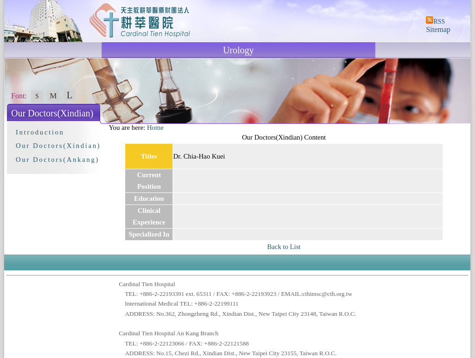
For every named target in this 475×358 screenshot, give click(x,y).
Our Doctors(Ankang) (57, 159)
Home (155, 127)
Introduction (40, 132)
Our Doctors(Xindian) (58, 145)
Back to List (284, 246)
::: (104, 127)
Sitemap (438, 29)
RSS (439, 21)
